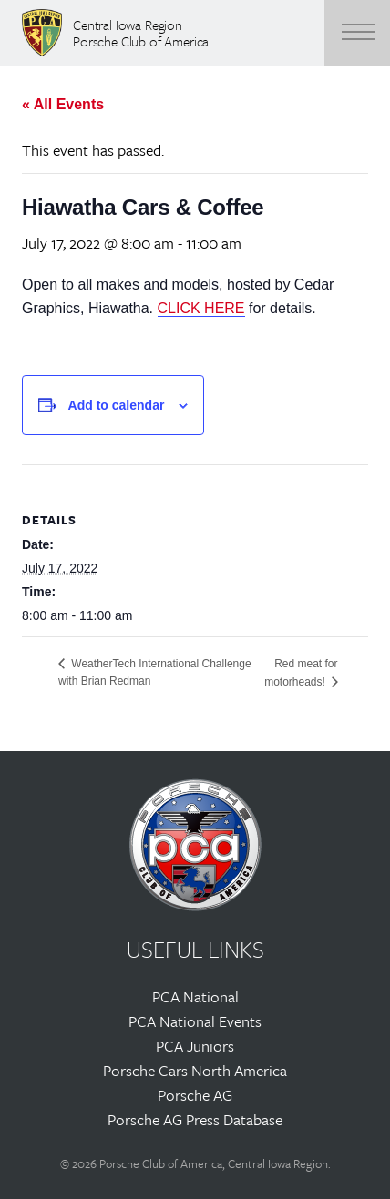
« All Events (63, 104)
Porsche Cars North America (195, 1070)
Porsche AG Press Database (195, 1119)
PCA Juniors (195, 1045)
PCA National (195, 996)
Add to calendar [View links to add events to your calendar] (116, 405)
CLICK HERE (201, 308)
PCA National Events (195, 1021)
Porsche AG (195, 1094)
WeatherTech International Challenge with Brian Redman (154, 672)
